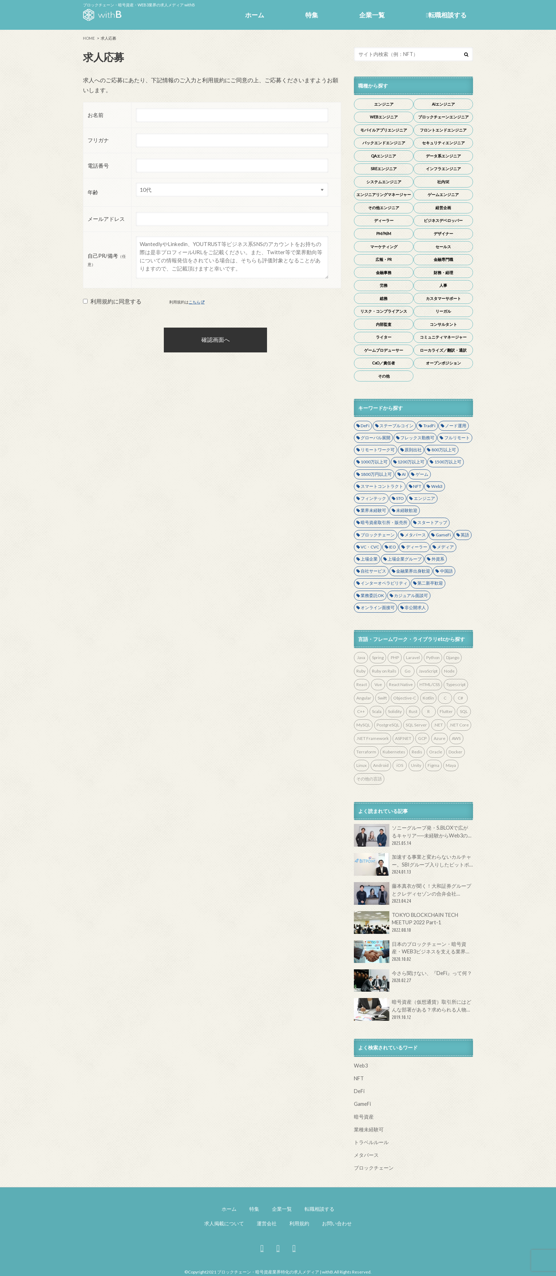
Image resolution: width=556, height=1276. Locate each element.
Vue (378, 684)
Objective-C (404, 698)
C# (460, 698)
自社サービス (373, 571)
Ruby (361, 671)
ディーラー (384, 220)
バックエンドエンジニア (383, 142)
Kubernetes (394, 751)
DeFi (365, 425)
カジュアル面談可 (411, 595)
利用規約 (299, 1223)
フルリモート (457, 437)
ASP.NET (403, 738)
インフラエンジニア (443, 168)
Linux (361, 765)
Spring (378, 657)
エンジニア (384, 104)
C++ (361, 711)
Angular (363, 698)
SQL (464, 711)
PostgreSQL (388, 725)
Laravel (413, 657)
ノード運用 (455, 425)
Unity (416, 765)
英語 (465, 534)
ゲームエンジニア (443, 194)
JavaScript (428, 671)
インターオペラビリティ (384, 583)
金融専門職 (443, 259)
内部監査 (383, 324)
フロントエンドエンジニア (443, 130)
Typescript (456, 684)
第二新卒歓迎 (430, 583)
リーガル (443, 311)
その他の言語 (369, 778)
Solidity (395, 711)
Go (407, 671)
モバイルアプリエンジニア (383, 130)
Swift (382, 698)
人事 (443, 285)
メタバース (415, 534)
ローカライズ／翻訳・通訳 (443, 350)
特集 (311, 15)
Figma (433, 765)
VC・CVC (370, 547)
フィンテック (373, 498)
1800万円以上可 (376, 474)
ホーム (254, 15)
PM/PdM (383, 233)
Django (452, 657)
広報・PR (384, 259)
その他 (384, 376)
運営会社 (267, 1223)
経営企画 (443, 207)
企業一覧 (372, 15)
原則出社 (413, 449)
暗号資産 (364, 1117)
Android (381, 765)
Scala (377, 711)
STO (400, 498)
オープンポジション (443, 363)
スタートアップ (432, 522)
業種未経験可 (369, 1129)
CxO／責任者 (383, 363)
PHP (395, 657)
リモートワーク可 (378, 449)
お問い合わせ (337, 1223)
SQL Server (416, 725)
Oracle (435, 751)
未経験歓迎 (406, 510)
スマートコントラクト (382, 486)
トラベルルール (371, 1142)
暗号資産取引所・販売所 (384, 522)
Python (433, 657)
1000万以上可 (374, 461)
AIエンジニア (443, 104)
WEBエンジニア (384, 117)
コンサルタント (443, 324)
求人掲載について (224, 1223)
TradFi (429, 425)
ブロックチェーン (378, 534)
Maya (451, 765)
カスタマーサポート (443, 298)
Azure (439, 738)
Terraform (366, 751)
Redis (417, 751)
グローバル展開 (375, 437)
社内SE (443, 181)
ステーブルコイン (396, 425)
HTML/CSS (429, 684)
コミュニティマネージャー (443, 337)
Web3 (437, 486)
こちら (194, 302)
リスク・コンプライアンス (383, 311)
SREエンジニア (384, 168)
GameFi (443, 534)
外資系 (438, 559)
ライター (383, 337)
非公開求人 (415, 607)
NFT (417, 486)
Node (449, 671)
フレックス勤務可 (417, 437)
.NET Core (459, 725)
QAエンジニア (383, 156)
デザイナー (443, 233)
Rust (413, 711)
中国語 (446, 571)
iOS (399, 765)
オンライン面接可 (378, 607)
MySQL (363, 725)
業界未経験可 (373, 510)
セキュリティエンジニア (443, 142)
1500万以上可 (447, 461)
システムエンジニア (383, 181)
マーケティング (383, 246)
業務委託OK (372, 595)
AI (404, 474)
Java (361, 657)
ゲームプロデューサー (383, 350)
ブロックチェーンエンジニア (443, 117)
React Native (401, 684)
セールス (443, 246)
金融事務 (383, 272)
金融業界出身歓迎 (413, 571)
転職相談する (446, 15)
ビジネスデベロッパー (443, 220)
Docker (455, 751)
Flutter (446, 711)
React (361, 684)
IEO (392, 547)
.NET (438, 725)
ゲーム (422, 474)
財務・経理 (443, 272)
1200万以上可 (410, 461)
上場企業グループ (405, 559)
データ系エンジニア (443, 156)
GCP (422, 738)
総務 (384, 298)
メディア (445, 547)
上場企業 (369, 559)
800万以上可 (444, 449)
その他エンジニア (383, 207)
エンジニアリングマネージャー (383, 194)
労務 (384, 285)
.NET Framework (372, 738)
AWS (456, 738)
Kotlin (428, 698)
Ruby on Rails (384, 671)
